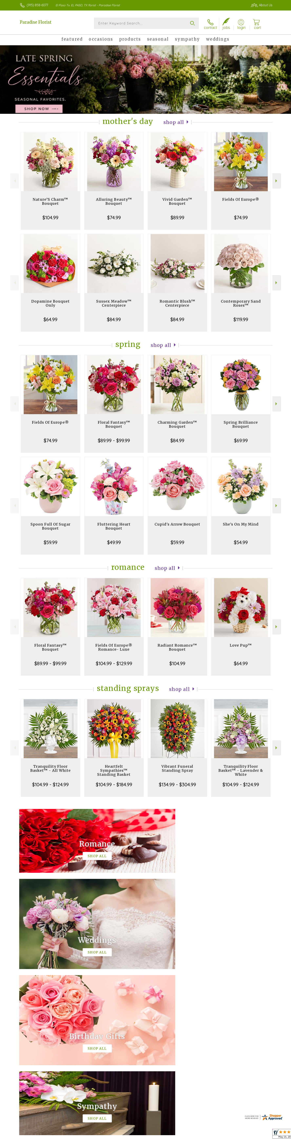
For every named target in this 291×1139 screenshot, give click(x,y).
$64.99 (50, 319)
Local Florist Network (232, 1133)
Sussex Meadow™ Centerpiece (114, 302)
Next (276, 180)
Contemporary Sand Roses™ (241, 302)
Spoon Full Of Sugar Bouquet (51, 525)
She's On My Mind (241, 523)
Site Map (257, 1133)
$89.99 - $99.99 (114, 440)
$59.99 (50, 541)
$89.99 (177, 217)
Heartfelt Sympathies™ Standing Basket (114, 769)
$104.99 (50, 217)
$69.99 (241, 440)
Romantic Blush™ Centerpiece (177, 302)
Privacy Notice (203, 1133)
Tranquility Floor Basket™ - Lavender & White (240, 769)
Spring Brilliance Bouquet (241, 423)
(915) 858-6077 (37, 5)
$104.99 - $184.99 (114, 784)
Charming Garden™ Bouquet (177, 423)
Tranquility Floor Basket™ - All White (50, 767)
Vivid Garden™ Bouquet (177, 200)
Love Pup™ (241, 644)
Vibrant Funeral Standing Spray (177, 767)
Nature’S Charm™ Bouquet (50, 200)
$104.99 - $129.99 (114, 663)
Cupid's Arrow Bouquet (177, 523)
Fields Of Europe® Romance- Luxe (113, 646)
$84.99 (114, 319)
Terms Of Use (180, 1133)
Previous (14, 180)
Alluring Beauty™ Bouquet (114, 200)
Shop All (174, 121)
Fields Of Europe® (240, 198)
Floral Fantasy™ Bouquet (114, 423)
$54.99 (241, 541)
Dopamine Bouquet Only (50, 302)
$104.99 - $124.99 (50, 784)
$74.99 (114, 217)
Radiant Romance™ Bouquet (177, 646)
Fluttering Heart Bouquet (114, 525)
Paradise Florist (36, 22)
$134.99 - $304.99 (177, 784)
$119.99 (240, 319)
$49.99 (114, 541)
